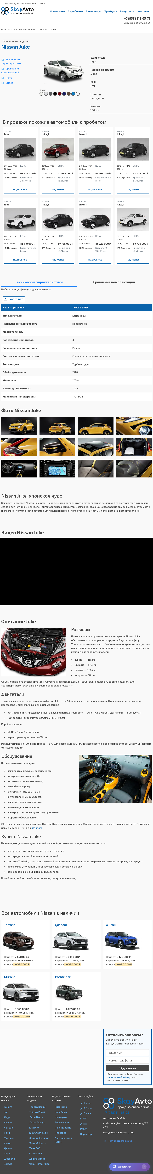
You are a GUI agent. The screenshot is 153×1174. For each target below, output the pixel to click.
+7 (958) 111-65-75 (116, 1112)
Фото (9, 77)
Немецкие (61, 1117)
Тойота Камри (37, 1106)
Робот (83, 1128)
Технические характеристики (11, 61)
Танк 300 (34, 1148)
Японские (60, 1132)
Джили (8, 1148)
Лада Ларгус (37, 1122)
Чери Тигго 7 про (39, 1163)
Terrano (9, 925)
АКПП (83, 1123)
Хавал (7, 1143)
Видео (9, 82)
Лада (7, 1117)
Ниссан (8, 1122)
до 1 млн (85, 1102)
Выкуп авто (127, 11)
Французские (63, 1127)
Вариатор (86, 1133)
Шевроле (9, 1158)
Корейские (61, 1111)
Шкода (8, 1163)
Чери (7, 1153)
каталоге (36, 827)
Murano (9, 977)
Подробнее (20, 189)
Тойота (8, 1106)
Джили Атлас (37, 1158)
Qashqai (61, 925)
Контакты (143, 11)
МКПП (83, 1118)
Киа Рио (34, 1127)
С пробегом (75, 11)
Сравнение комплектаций (10, 70)
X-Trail (111, 925)
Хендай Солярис (39, 1137)
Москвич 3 (35, 1153)
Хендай (8, 1127)
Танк (7, 1132)
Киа (6, 1111)
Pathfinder (63, 977)
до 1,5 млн (86, 1108)
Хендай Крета (37, 1143)
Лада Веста (36, 1117)
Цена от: (9, 956)
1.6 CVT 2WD (16, 299)
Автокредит (94, 11)
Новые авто (57, 11)
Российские (62, 1122)
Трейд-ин (110, 11)
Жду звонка (127, 1068)
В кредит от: (10, 960)
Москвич (9, 1137)
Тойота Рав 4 (37, 1111)
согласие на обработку (119, 1077)
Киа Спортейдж (38, 1132)
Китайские (61, 1106)
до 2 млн (85, 1113)
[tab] (39, 283)
